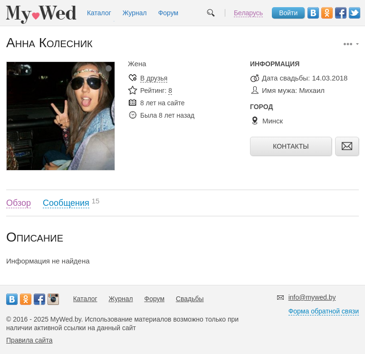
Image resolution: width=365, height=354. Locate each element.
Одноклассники (327, 13)
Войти (288, 13)
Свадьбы (190, 299)
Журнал (135, 13)
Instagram (53, 299)
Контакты (291, 146)
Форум (168, 13)
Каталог (99, 13)
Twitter (354, 13)
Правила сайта (29, 340)
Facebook (340, 13)
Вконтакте (313, 13)
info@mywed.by (312, 297)
